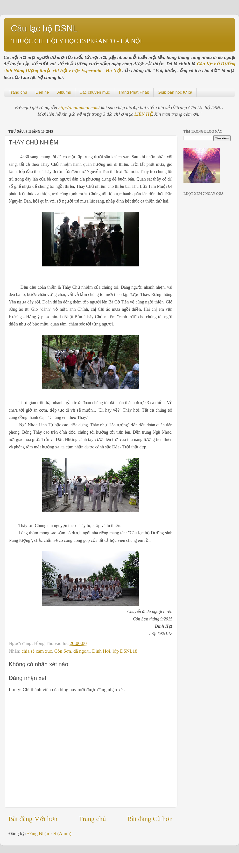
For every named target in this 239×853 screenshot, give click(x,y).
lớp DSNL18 (124, 651)
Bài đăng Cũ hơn (150, 819)
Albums (64, 92)
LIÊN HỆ (143, 114)
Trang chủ (18, 92)
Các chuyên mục (94, 92)
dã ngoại (81, 651)
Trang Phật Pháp (133, 92)
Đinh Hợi (101, 651)
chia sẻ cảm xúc (36, 651)
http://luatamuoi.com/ (79, 107)
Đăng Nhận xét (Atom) (49, 833)
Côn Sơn (62, 651)
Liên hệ (42, 92)
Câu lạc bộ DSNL (44, 28)
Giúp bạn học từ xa (175, 92)
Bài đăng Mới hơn (32, 819)
